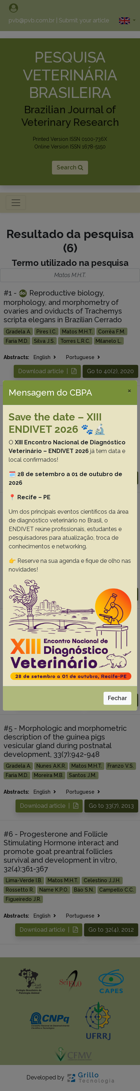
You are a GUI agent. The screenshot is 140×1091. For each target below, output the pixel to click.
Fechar (117, 698)
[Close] (129, 390)
